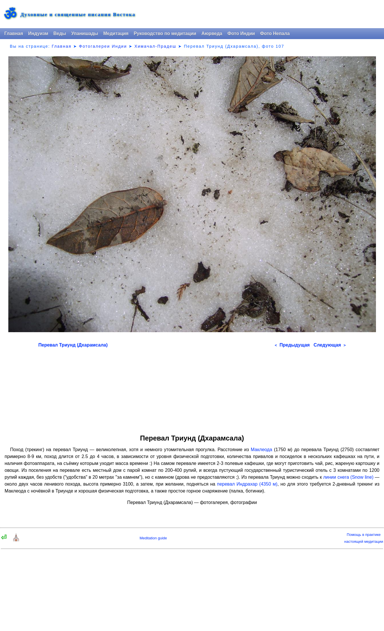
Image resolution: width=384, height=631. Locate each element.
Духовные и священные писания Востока (77, 15)
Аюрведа (211, 33)
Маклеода (261, 449)
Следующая (330, 345)
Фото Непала (275, 33)
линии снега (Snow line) (348, 477)
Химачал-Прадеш (155, 46)
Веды (59, 33)
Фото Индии (241, 33)
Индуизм (38, 33)
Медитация (115, 33)
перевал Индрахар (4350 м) (247, 484)
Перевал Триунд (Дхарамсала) (73, 345)
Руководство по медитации (165, 33)
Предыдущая (292, 345)
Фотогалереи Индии (103, 46)
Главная (13, 33)
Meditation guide (153, 538)
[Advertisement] (192, 389)
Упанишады (84, 33)
